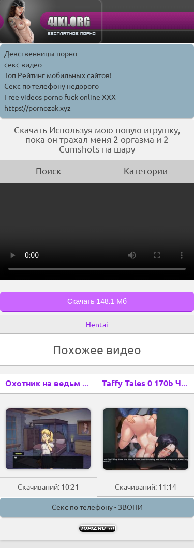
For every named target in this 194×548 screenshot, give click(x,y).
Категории (146, 171)
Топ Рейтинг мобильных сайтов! (58, 75)
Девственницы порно (40, 54)
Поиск (48, 171)
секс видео (23, 64)
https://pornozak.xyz (37, 108)
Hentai (97, 325)
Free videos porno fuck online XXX (60, 97)
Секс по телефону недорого (51, 86)
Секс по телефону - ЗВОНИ (97, 507)
